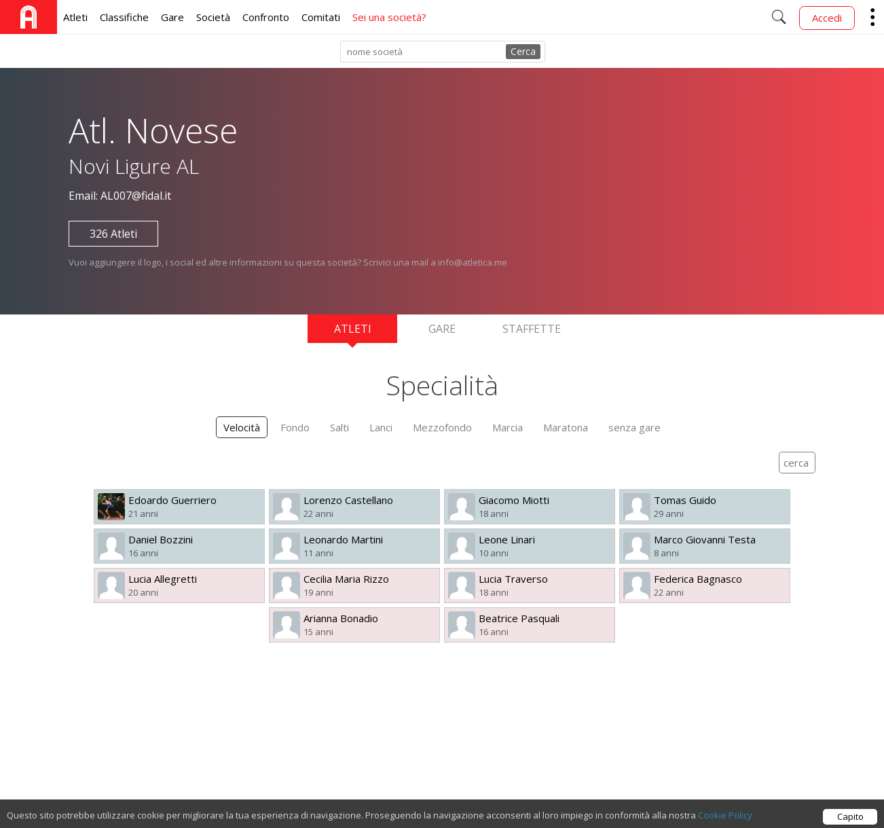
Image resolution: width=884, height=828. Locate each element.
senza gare (634, 427)
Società (213, 17)
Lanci (380, 427)
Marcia (507, 427)
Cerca (523, 51)
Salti (339, 427)
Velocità (241, 427)
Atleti (75, 17)
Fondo (295, 427)
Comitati (320, 17)
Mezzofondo (442, 427)
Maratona (565, 427)
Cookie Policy (725, 822)
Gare (172, 17)
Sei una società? (389, 17)
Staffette (531, 328)
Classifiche (124, 17)
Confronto (265, 17)
